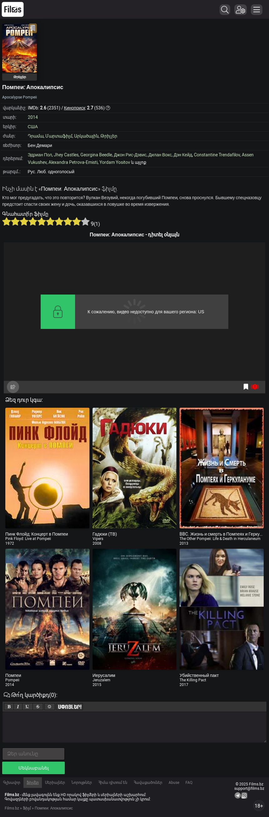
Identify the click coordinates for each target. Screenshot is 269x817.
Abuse (174, 782)
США (33, 126)
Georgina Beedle (96, 154)
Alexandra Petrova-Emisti (73, 162)
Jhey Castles (66, 154)
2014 (33, 117)
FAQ (188, 782)
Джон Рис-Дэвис (130, 154)
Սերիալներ (55, 782)
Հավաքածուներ (148, 782)
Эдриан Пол (40, 154)
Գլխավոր (11, 782)
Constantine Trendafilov (217, 154)
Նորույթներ (81, 782)
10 (85, 221)
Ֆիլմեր (33, 782)
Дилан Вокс (160, 154)
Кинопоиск (74, 107)
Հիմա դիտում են (112, 782)
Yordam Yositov (114, 162)
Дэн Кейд (183, 154)
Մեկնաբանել (33, 767)
